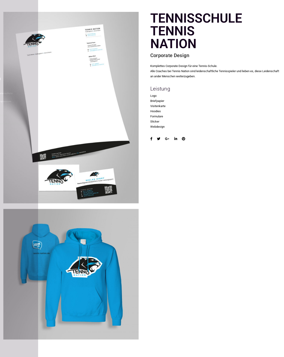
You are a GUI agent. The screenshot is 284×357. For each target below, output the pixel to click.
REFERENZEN (16, 42)
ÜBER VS (12, 50)
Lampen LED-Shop (18, 123)
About (9, 115)
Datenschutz (12, 93)
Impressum (12, 101)
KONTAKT (13, 66)
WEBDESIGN (15, 58)
